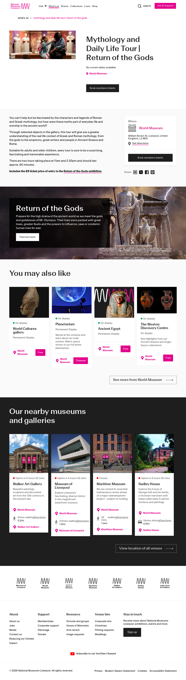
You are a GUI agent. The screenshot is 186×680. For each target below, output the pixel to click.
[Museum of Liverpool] (21, 584)
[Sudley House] (141, 584)
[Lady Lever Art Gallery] (165, 584)
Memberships (45, 622)
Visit (41, 6)
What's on (54, 6)
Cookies (142, 671)
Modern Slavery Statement (120, 671)
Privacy (98, 671)
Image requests (75, 635)
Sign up (132, 633)
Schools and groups (77, 622)
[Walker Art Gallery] (117, 584)
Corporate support (48, 626)
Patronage (43, 630)
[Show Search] (144, 6)
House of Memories (77, 626)
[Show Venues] (45, 6)
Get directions (140, 143)
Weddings (100, 635)
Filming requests (104, 630)
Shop (95, 6)
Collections (76, 6)
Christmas (101, 626)
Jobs (12, 626)
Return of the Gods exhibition (82, 171)
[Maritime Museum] (93, 584)
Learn (87, 6)
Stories (64, 6)
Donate (42, 635)
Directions (40, 518)
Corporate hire (103, 622)
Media (12, 630)
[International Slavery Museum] (69, 584)
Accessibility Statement (163, 671)
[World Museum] (45, 584)
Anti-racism (73, 630)
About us (14, 622)
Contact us (15, 635)
